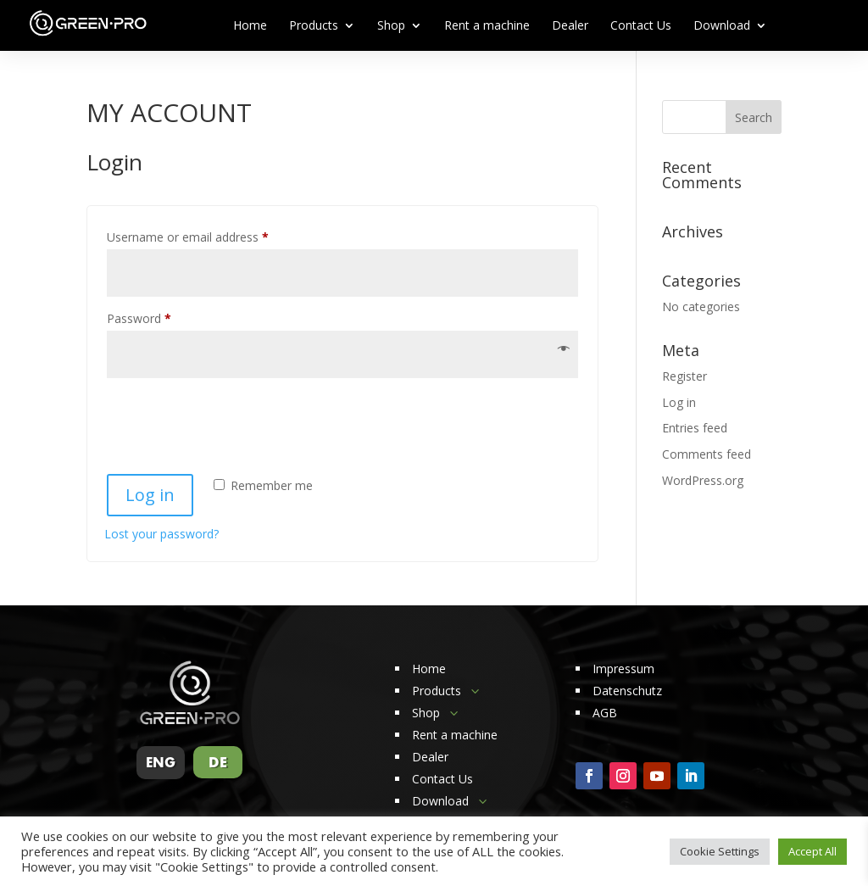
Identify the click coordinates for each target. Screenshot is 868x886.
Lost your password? (161, 534)
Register (684, 376)
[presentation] (233, 419)
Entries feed (694, 428)
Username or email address (211, 235)
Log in (150, 494)
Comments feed (706, 454)
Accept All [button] (812, 851)
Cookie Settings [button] (720, 851)
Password (163, 316)
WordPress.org (702, 480)
